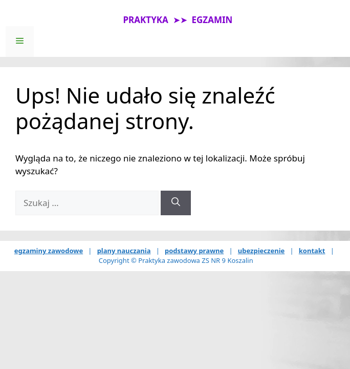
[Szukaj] (176, 203)
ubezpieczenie (261, 250)
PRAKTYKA (145, 20)
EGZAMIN (212, 20)
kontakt (312, 250)
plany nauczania (124, 250)
